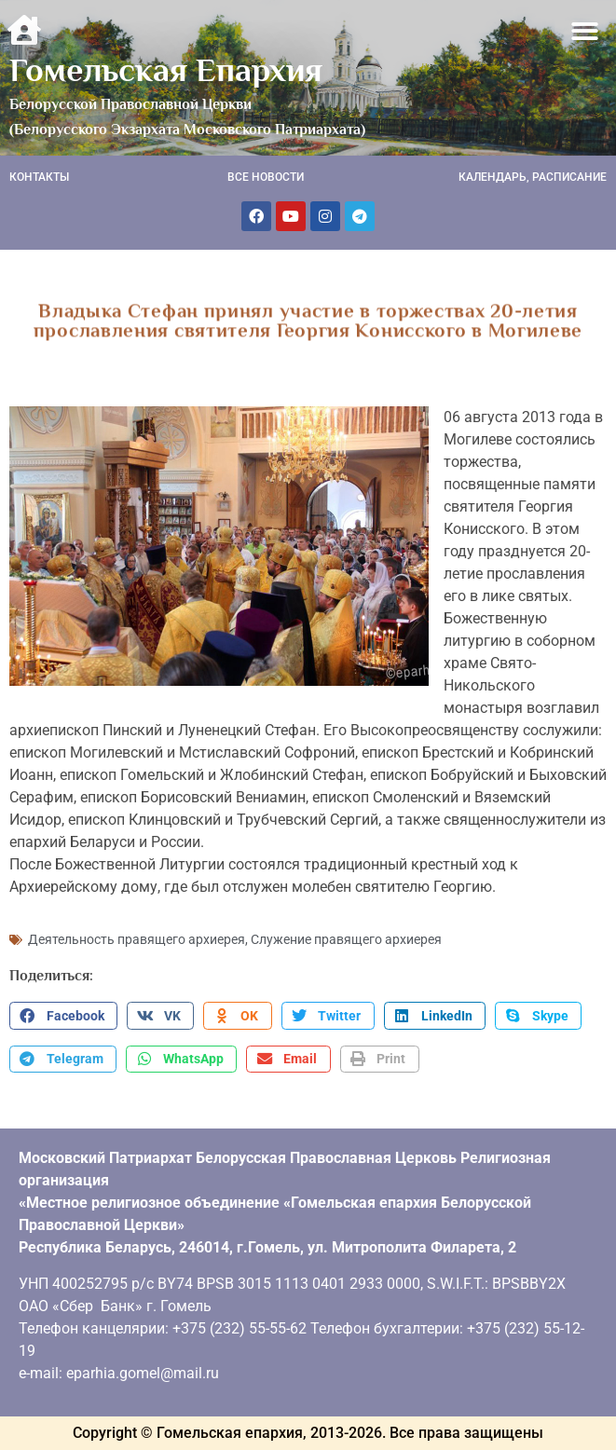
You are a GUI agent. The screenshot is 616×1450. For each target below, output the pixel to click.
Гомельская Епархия (165, 70)
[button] (586, 31)
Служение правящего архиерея (346, 939)
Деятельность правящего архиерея (136, 939)
